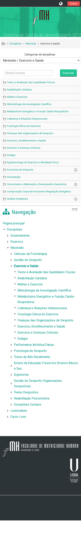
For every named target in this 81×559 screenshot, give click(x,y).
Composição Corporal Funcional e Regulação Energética (39, 191)
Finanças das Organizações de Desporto (30, 133)
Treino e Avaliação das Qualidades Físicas (31, 82)
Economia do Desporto (20, 169)
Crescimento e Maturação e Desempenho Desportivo (37, 184)
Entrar (73, 3)
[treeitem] (40, 223)
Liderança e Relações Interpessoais (27, 118)
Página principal (14, 223)
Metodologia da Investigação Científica (29, 104)
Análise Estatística (17, 198)
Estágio (11, 155)
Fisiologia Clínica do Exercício (24, 126)
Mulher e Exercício (17, 96)
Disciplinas (14, 229)
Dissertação (14, 176)
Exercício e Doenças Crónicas (23, 147)
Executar (68, 73)
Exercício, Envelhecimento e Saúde (26, 140)
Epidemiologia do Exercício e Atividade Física (33, 162)
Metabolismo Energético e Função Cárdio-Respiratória (37, 111)
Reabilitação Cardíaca (19, 89)
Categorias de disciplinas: (40, 54)
